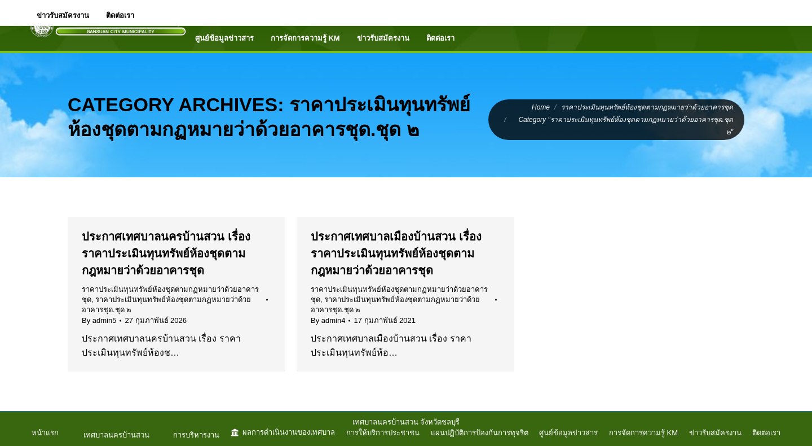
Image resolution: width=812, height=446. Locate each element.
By (99, 320)
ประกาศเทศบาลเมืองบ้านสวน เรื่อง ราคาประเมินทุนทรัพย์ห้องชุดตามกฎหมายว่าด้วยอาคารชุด (396, 253)
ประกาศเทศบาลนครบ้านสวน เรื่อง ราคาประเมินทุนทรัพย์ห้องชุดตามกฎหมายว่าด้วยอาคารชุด (166, 253)
